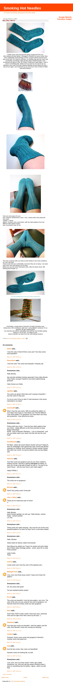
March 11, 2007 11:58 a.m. (14, 438)
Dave (9, 610)
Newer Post (4, 677)
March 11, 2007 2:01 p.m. (14, 473)
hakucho (10, 458)
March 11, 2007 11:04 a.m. (14, 367)
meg (8, 646)
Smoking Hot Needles (22, 8)
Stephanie (10, 622)
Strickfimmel (11, 442)
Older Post (45, 677)
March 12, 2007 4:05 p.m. (14, 568)
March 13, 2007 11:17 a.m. (14, 630)
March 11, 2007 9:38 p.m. (14, 494)
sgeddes (10, 391)
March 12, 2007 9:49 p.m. (14, 593)
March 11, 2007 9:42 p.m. (14, 505)
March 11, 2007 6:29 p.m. (14, 483)
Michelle (10, 487)
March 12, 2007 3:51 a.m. (14, 521)
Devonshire (11, 360)
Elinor (9, 349)
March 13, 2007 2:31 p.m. (14, 642)
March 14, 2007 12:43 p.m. (14, 656)
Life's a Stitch (12, 497)
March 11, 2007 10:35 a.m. (14, 357)
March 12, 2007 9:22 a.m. (14, 558)
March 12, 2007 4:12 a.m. (14, 532)
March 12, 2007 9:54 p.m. (14, 607)
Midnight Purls (12, 572)
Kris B (9, 597)
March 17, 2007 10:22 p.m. (14, 671)
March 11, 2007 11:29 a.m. (14, 419)
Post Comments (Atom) (18, 681)
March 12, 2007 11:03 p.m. (14, 619)
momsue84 (11, 408)
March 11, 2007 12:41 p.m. (14, 455)
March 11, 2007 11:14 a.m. (14, 387)
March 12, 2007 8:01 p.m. (14, 580)
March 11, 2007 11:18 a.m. (14, 404)
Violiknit (10, 634)
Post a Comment (7, 674)
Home (25, 677)
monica (9, 562)
